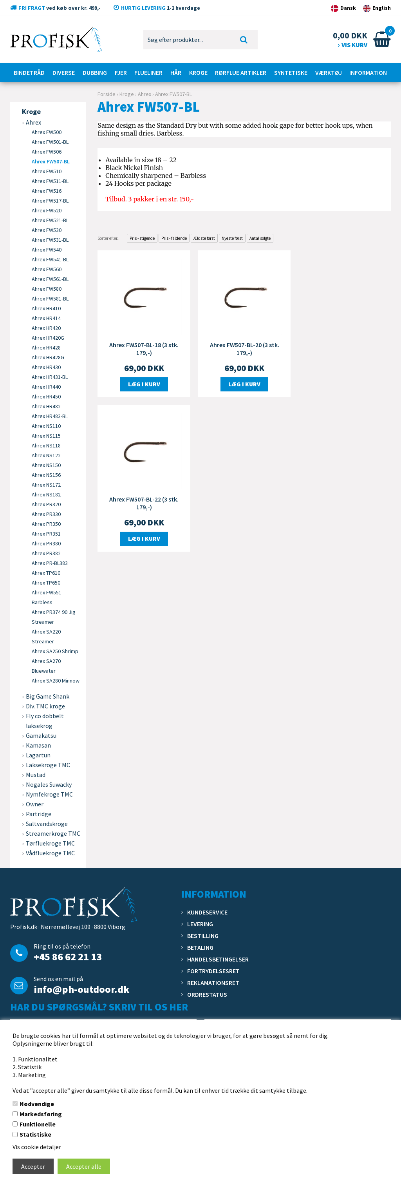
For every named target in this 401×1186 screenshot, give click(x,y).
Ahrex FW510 (46, 171)
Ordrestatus (207, 994)
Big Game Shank (47, 696)
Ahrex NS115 (46, 435)
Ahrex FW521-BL (50, 220)
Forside (107, 94)
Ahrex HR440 (46, 386)
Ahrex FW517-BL (50, 200)
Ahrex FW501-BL (50, 141)
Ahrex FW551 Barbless (46, 597)
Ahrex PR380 (46, 543)
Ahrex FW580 (46, 288)
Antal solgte (260, 238)
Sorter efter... (109, 238)
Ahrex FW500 (46, 132)
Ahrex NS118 (46, 445)
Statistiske (35, 1134)
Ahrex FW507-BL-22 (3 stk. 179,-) (344, 348)
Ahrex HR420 (46, 327)
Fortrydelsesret (213, 971)
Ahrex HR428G (48, 357)
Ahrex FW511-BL (50, 181)
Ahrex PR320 (46, 504)
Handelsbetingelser (218, 959)
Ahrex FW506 (46, 151)
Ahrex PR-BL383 (50, 563)
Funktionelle (38, 1124)
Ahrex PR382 (46, 553)
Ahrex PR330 (46, 514)
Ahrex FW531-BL (50, 239)
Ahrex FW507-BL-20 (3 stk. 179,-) (244, 348)
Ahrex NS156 (46, 474)
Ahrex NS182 (46, 494)
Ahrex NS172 (46, 484)
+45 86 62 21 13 (68, 956)
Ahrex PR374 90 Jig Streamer (54, 616)
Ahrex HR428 (46, 347)
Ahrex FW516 (46, 190)
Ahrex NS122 (46, 455)
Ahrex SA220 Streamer (46, 636)
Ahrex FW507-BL (51, 161)
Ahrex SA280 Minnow (55, 680)
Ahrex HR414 (46, 318)
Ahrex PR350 (46, 523)
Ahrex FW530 (46, 230)
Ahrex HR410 (46, 308)
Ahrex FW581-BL (50, 298)
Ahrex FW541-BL (50, 259)
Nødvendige (37, 1104)
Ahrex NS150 (46, 465)
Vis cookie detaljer (37, 1147)
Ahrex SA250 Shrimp (55, 651)
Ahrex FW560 (46, 269)
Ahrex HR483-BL (50, 416)
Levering (200, 924)
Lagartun (38, 755)
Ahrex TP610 (46, 572)
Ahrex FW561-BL (50, 278)
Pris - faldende (174, 238)
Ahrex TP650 (46, 582)
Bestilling (203, 936)
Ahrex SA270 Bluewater (46, 665)
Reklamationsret (213, 983)
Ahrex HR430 (46, 367)
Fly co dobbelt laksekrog (45, 721)
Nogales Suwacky (49, 784)
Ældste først (204, 238)
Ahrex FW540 (46, 249)
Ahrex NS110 (46, 425)
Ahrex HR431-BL (50, 376)
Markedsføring (41, 1114)
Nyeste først (232, 238)
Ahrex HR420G (48, 337)
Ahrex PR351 (46, 533)
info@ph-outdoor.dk (81, 989)
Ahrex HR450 (46, 396)
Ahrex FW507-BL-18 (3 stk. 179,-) (144, 348)
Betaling (200, 947)
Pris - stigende (142, 238)
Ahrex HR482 (46, 406)
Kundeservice (207, 912)
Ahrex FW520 (46, 210)
